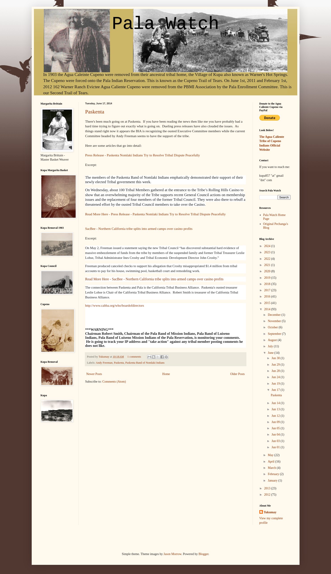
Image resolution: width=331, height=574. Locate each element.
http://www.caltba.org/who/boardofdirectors (114, 305)
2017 (267, 290)
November (275, 321)
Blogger (203, 554)
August (273, 340)
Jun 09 (276, 422)
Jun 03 (276, 441)
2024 (267, 246)
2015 (267, 303)
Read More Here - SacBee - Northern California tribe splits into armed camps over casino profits (154, 279)
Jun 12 (276, 415)
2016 (267, 296)
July (271, 346)
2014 (267, 309)
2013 (267, 488)
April (271, 461)
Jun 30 (276, 358)
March (272, 467)
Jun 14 (276, 403)
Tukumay (104, 356)
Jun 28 (276, 371)
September (275, 333)
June (271, 352)
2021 (267, 265)
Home (166, 374)
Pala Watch (165, 24)
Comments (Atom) (114, 381)
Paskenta (94, 112)
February (274, 474)
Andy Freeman (104, 362)
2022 (267, 258)
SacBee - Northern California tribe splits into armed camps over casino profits (139, 228)
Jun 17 (276, 390)
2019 (267, 277)
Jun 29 (276, 364)
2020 (267, 271)
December (274, 314)
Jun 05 (276, 428)
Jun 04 (276, 434)
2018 (267, 284)
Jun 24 (276, 377)
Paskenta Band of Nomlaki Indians (145, 362)
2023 (267, 252)
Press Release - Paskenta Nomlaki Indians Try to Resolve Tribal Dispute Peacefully (142, 155)
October (273, 327)
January (273, 480)
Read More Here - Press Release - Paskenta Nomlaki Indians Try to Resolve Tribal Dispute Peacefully (155, 214)
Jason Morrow (172, 554)
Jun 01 (276, 447)
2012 (267, 494)
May (271, 455)
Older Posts (237, 374)
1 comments (134, 356)
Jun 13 (276, 409)
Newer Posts (94, 374)
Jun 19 (276, 383)
